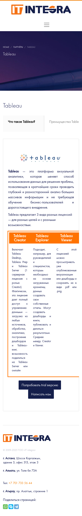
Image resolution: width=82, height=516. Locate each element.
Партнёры (18, 47)
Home (6, 47)
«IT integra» (30, 450)
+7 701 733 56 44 (20, 483)
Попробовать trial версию (40, 385)
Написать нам (41, 394)
